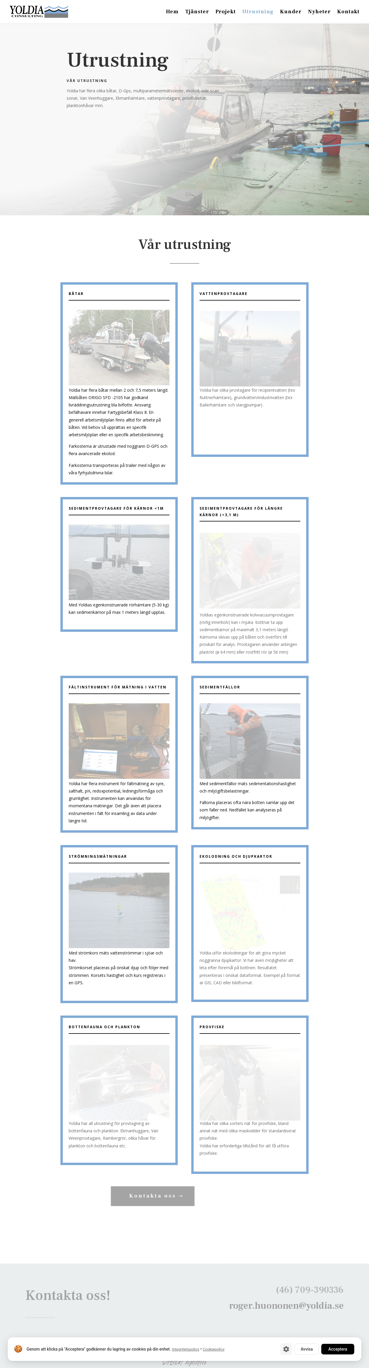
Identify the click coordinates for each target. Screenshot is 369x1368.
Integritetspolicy (185, 1349)
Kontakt (348, 12)
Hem (172, 12)
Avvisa (307, 1349)
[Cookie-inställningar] (286, 1349)
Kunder (291, 12)
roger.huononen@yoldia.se (286, 1309)
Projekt (225, 12)
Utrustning (258, 12)
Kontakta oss (137, 1196)
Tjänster (197, 12)
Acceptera (337, 1349)
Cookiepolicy (214, 1349)
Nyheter (319, 12)
